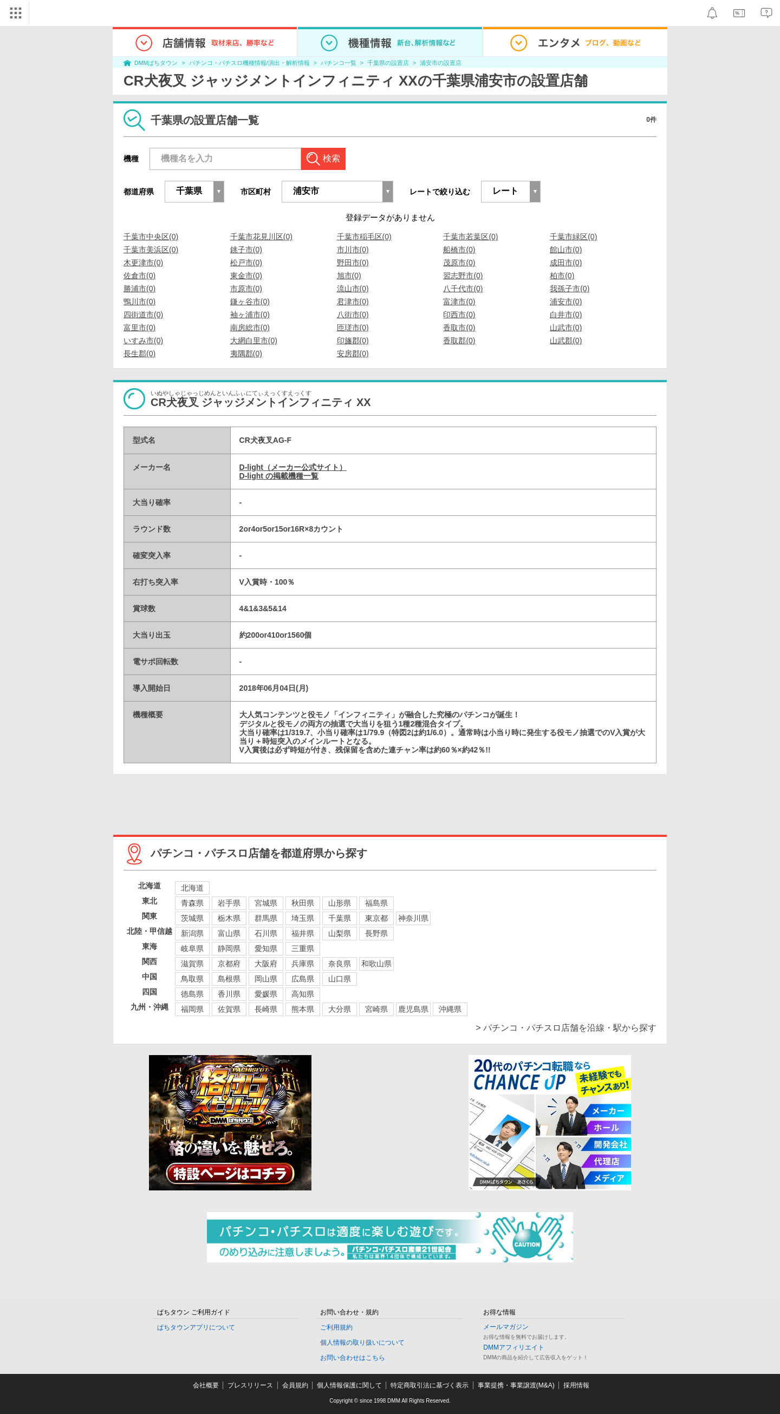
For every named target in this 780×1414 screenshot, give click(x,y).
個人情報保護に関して (349, 1385)
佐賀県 (229, 1009)
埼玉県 (302, 918)
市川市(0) (353, 249)
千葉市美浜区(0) (150, 249)
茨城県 (192, 918)
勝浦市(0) (139, 288)
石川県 (266, 933)
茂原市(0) (459, 262)
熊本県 (302, 1009)
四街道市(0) (143, 314)
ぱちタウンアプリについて (196, 1327)
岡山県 (266, 978)
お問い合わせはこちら (352, 1357)
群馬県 (266, 918)
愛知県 (266, 948)
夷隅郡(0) (246, 353)
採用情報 (576, 1385)
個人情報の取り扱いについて (362, 1342)
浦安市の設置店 (440, 63)
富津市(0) (459, 301)
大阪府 (266, 963)
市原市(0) (246, 288)
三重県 (302, 948)
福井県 (302, 933)
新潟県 (192, 933)
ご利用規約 (336, 1327)
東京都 (376, 918)
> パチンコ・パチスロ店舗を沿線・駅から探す (566, 1027)
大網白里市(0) (253, 340)
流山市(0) (353, 288)
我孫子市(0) (569, 288)
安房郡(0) (353, 353)
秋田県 (302, 903)
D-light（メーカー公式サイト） (293, 467)
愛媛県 (266, 994)
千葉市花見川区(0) (261, 236)
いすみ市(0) (143, 340)
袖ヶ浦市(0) (250, 314)
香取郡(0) (459, 340)
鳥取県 (192, 978)
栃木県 (229, 918)
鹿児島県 (413, 1009)
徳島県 (192, 994)
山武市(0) (566, 327)
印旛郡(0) (353, 340)
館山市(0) (566, 249)
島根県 (229, 978)
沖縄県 (450, 1009)
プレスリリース (250, 1385)
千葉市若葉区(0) (470, 236)
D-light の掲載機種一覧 (278, 476)
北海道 (192, 887)
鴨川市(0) (139, 301)
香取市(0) (459, 327)
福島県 (376, 903)
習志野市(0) (463, 275)
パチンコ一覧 (338, 63)
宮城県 (266, 903)
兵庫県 (302, 963)
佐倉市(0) (139, 275)
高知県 (302, 994)
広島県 (302, 978)
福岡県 (192, 1009)
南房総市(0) (250, 327)
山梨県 (339, 933)
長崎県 (266, 1009)
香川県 (229, 994)
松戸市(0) (246, 262)
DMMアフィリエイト (513, 1347)
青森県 (192, 903)
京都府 (229, 963)
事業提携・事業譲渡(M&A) (516, 1385)
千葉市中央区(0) (150, 236)
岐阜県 (192, 948)
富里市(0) (139, 327)
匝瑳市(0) (353, 327)
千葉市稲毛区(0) (364, 236)
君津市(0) (353, 301)
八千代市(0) (463, 288)
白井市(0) (566, 314)
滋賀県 (192, 963)
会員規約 (295, 1385)
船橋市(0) (459, 249)
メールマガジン (506, 1327)
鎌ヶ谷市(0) (250, 301)
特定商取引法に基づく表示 (430, 1385)
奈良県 (339, 963)
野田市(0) (353, 262)
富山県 (229, 933)
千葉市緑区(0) (573, 236)
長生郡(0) (139, 353)
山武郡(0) (566, 340)
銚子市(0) (246, 249)
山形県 (339, 903)
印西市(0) (459, 314)
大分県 (339, 1009)
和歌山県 (376, 963)
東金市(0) (246, 275)
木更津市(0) (143, 262)
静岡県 (229, 948)
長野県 (376, 933)
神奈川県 (413, 918)
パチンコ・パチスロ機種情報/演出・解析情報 (249, 63)
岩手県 (229, 903)
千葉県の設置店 (388, 63)
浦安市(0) (566, 301)
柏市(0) (562, 275)
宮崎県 (376, 1009)
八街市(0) (353, 314)
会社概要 (206, 1385)
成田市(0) (566, 262)
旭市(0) (349, 275)
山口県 (339, 978)
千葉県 (339, 918)
